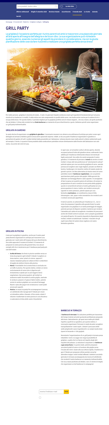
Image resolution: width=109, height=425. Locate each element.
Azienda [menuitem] (95, 13)
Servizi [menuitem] (18, 18)
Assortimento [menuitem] (66, 13)
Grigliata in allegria (36, 23)
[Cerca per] (37, 8)
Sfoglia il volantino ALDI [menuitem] (39, 13)
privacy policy (47, 413)
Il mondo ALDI (18, 23)
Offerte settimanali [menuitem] (22, 13)
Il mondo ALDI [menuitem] (77, 13)
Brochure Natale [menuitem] (54, 13)
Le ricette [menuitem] (87, 13)
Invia (66, 393)
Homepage (9, 23)
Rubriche (26, 23)
